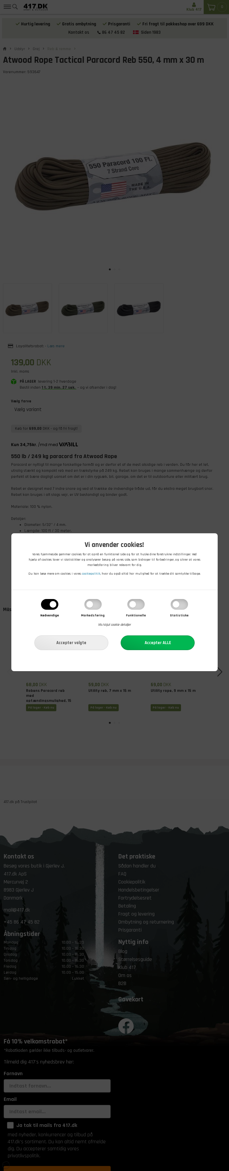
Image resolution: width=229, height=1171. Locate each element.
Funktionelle (136, 616)
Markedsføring (93, 616)
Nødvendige (49, 616)
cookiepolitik (91, 574)
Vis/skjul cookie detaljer (114, 625)
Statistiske (179, 616)
